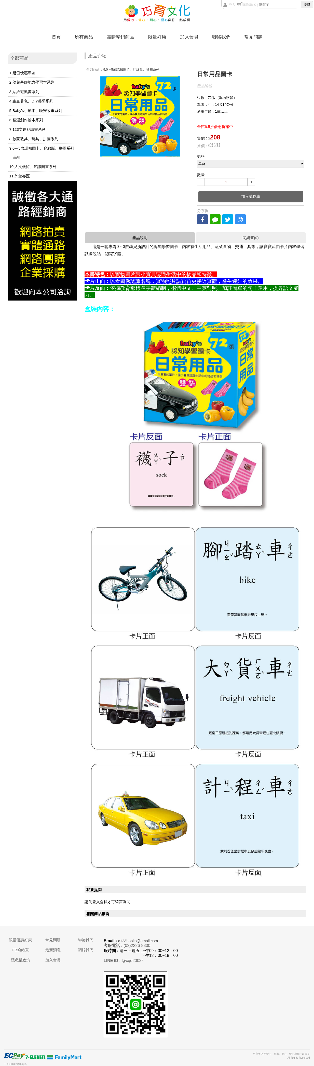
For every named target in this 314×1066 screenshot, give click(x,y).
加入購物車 (250, 196)
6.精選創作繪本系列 (26, 120)
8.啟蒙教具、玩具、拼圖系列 (34, 139)
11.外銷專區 (19, 176)
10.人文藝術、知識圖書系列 (33, 166)
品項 (16, 157)
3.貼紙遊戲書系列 (24, 91)
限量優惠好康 (20, 940)
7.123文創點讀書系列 (27, 129)
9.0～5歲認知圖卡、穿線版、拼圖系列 (41, 148)
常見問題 (253, 37)
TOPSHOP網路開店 (15, 1064)
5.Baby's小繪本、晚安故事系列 (35, 110)
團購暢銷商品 (120, 37)
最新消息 (53, 950)
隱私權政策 (20, 960)
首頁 (56, 37)
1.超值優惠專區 (22, 73)
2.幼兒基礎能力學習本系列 (32, 82)
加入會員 (189, 37)
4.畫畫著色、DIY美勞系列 (31, 101)
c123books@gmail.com (138, 941)
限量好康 (157, 37)
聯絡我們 (221, 37)
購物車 (250, 5)
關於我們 (85, 950)
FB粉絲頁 (20, 950)
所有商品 (84, 37)
